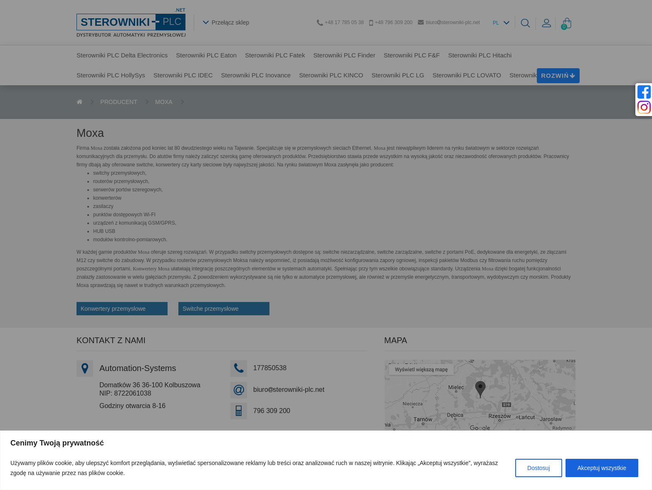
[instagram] (644, 107)
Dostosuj (538, 468)
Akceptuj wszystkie (602, 468)
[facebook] (644, 92)
